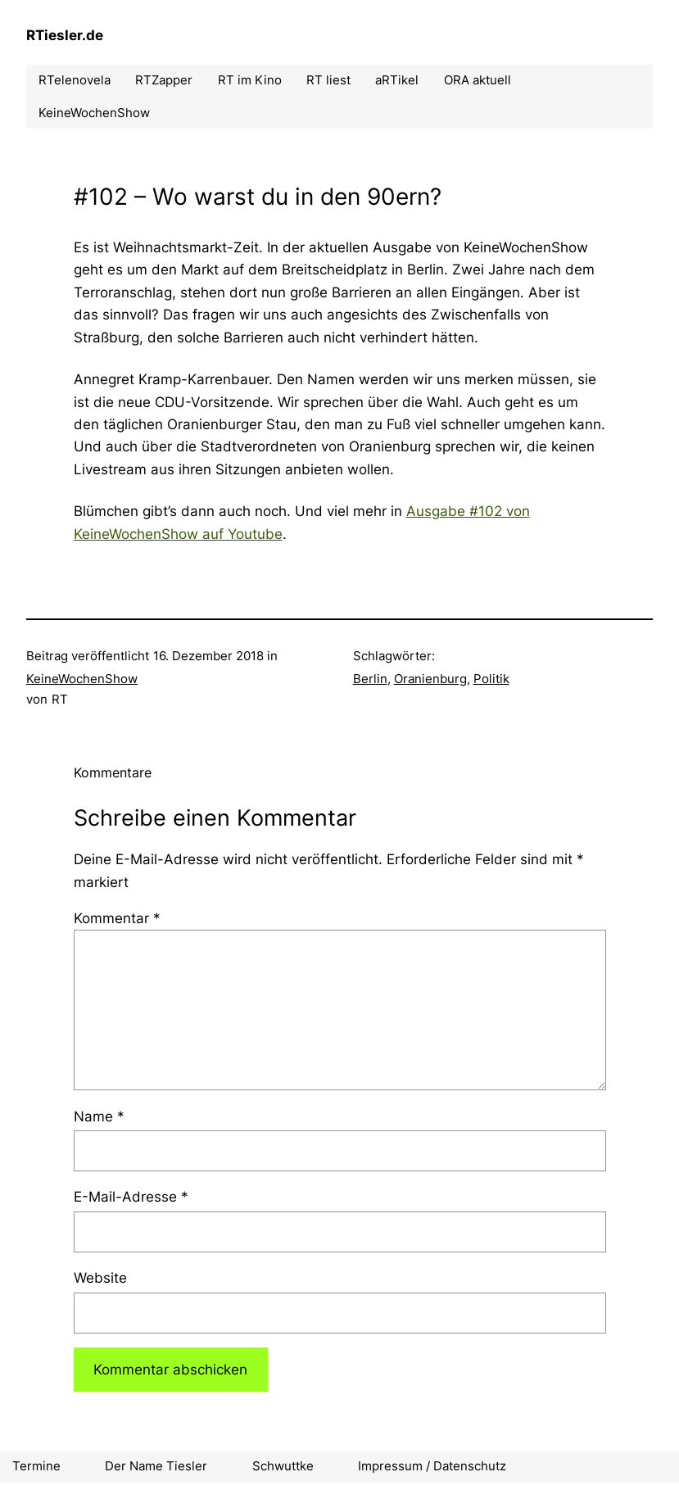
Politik (491, 678)
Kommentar (117, 917)
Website (100, 1277)
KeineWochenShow (82, 678)
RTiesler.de (64, 34)
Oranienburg (430, 678)
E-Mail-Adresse (131, 1196)
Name (99, 1116)
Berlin (370, 678)
